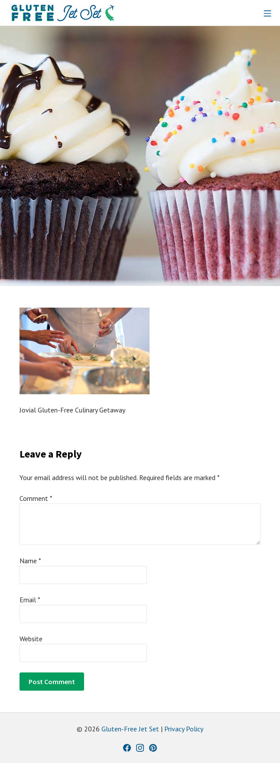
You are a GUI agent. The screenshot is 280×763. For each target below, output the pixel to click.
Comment (36, 498)
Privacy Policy (183, 728)
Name (30, 560)
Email (30, 599)
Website (31, 638)
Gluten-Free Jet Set (130, 728)
